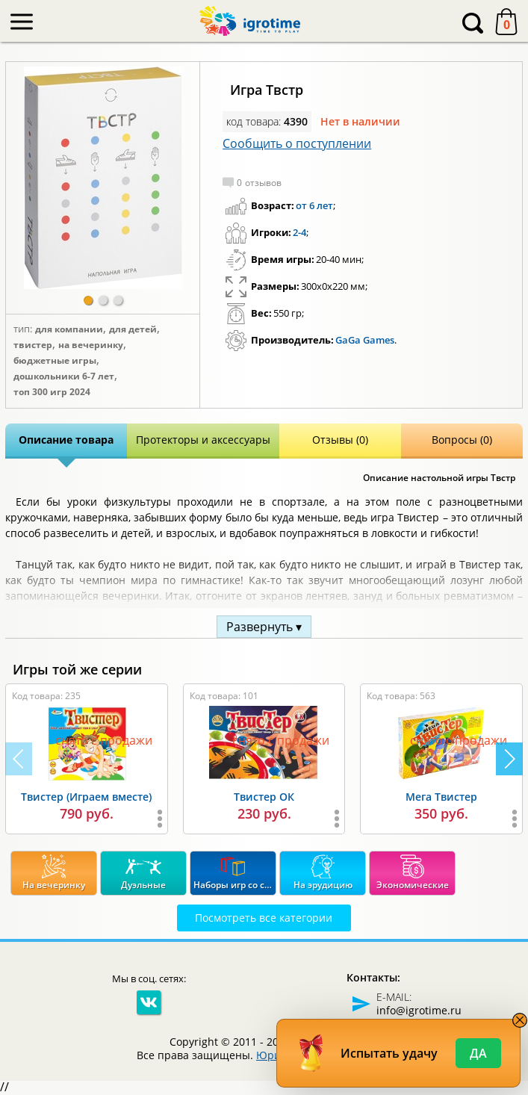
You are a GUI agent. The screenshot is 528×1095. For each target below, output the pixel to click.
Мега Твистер (441, 796)
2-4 (299, 232)
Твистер (32, 345)
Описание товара (66, 439)
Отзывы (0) (340, 439)
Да (478, 1053)
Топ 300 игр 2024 (51, 392)
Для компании (69, 329)
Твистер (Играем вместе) (86, 796)
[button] (88, 300)
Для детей (133, 329)
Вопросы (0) (462, 439)
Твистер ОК (264, 796)
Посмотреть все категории (263, 918)
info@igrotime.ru (419, 1010)
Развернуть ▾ (264, 626)
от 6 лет (314, 205)
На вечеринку (90, 345)
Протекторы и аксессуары (203, 439)
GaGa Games (364, 340)
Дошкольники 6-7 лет (63, 376)
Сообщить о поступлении (297, 143)
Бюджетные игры (54, 360)
